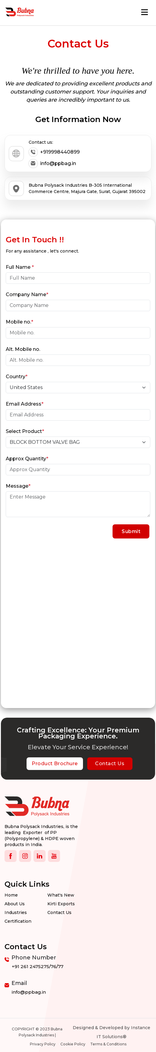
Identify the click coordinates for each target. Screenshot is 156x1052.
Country (16, 376)
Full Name (20, 267)
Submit (131, 531)
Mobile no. (19, 322)
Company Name (27, 294)
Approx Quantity (27, 458)
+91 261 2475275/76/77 (37, 966)
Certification (18, 921)
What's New (60, 895)
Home (11, 895)
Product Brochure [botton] (55, 763)
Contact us (59, 912)
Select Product (25, 431)
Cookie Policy (72, 1044)
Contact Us (109, 763)
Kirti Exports (61, 903)
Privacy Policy (43, 1044)
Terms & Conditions (108, 1044)
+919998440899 (54, 152)
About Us (15, 903)
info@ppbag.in (52, 163)
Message (18, 486)
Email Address (24, 404)
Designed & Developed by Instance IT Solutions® (111, 1032)
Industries (16, 912)
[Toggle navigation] (144, 12)
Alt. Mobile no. (23, 349)
